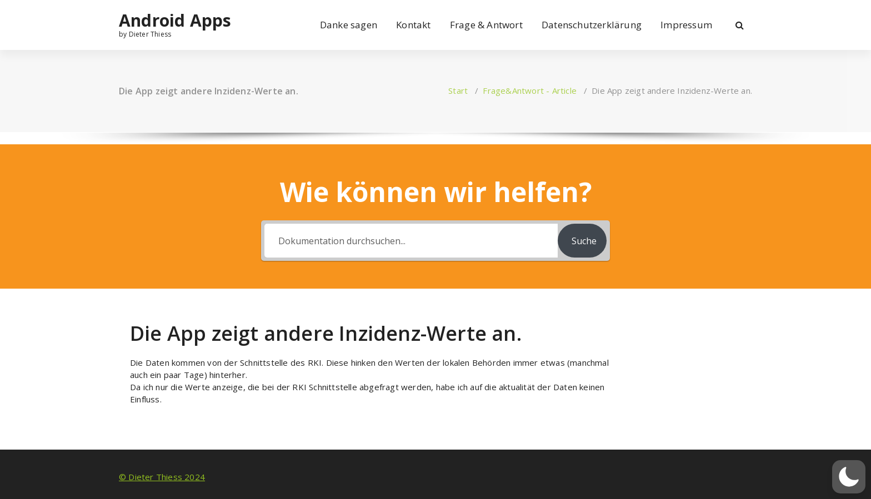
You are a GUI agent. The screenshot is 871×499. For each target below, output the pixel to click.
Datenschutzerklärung (592, 24)
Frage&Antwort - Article (530, 90)
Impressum (686, 24)
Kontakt (413, 24)
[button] (848, 476)
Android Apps (175, 21)
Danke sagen (348, 24)
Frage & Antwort (486, 24)
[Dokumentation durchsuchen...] (410, 241)
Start (458, 90)
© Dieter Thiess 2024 (162, 476)
